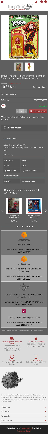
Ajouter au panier (38, 111)
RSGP (14, 138)
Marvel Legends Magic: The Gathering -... (34, 217)
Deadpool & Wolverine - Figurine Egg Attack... (14, 218)
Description (7, 138)
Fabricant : (37, 87)
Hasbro (44, 87)
